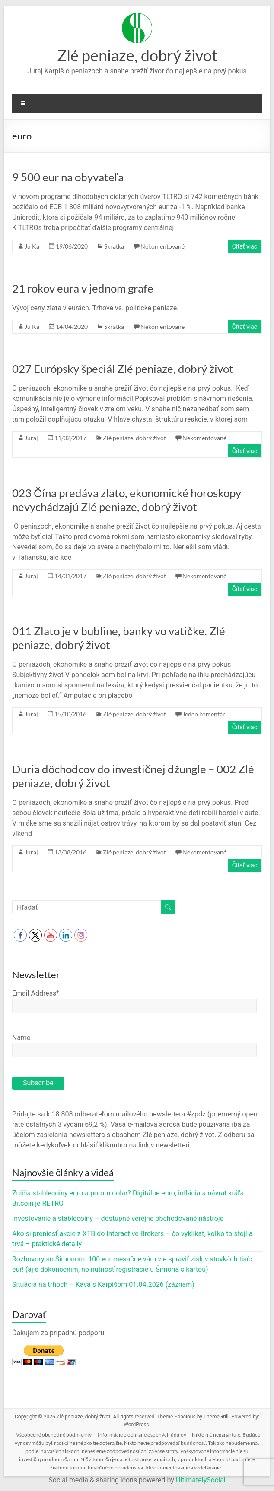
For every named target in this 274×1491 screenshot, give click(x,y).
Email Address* (35, 993)
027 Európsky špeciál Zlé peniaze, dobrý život (122, 368)
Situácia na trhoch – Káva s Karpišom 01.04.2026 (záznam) (103, 1284)
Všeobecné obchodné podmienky (54, 1434)
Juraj (31, 437)
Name (21, 1038)
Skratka (114, 246)
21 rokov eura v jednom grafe (82, 288)
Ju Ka (32, 246)
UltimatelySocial (201, 1480)
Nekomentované (162, 246)
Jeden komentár (203, 714)
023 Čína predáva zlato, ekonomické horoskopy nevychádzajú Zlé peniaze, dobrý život (126, 500)
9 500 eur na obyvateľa (68, 177)
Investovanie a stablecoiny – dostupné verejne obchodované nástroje (117, 1218)
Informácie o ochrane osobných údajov (142, 1434)
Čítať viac (244, 246)
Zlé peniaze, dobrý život (137, 55)
